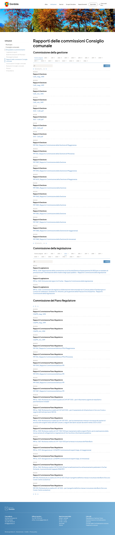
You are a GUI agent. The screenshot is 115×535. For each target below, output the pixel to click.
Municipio (9, 44)
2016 (86, 57)
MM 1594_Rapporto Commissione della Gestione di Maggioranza (55, 171)
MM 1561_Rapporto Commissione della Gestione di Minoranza (54, 154)
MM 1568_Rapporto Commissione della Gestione (49, 196)
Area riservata (19, 532)
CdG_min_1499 (38, 102)
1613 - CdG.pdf (38, 128)
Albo (46, 4)
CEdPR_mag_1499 (39, 323)
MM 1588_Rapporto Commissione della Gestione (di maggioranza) (55, 231)
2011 (52, 57)
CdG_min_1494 (38, 94)
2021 (49, 61)
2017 (93, 57)
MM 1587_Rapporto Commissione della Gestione (49, 222)
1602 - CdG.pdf (38, 111)
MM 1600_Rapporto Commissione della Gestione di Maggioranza (55, 179)
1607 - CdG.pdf (38, 119)
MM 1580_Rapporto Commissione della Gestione (49, 188)
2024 (70, 61)
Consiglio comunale (12, 47)
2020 (42, 61)
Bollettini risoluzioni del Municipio (15, 54)
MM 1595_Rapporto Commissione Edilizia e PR (48, 374)
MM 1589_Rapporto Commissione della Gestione (49, 162)
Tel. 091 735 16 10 (10, 522)
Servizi (61, 4)
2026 (85, 61)
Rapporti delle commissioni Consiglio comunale (16, 60)
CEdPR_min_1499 (39, 340)
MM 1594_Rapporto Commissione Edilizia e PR (48, 365)
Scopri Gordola (71, 4)
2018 (99, 57)
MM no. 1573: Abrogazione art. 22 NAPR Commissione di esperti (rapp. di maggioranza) (62, 450)
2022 (56, 61)
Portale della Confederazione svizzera (97, 523)
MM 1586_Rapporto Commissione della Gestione (49, 213)
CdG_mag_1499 (38, 85)
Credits (27, 532)
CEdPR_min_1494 (39, 331)
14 (44, 69)
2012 (59, 57)
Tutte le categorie (38, 57)
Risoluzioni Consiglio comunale (15, 66)
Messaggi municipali (12, 57)
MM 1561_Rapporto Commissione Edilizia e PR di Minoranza (53, 357)
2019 (35, 61)
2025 (78, 61)
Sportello (93, 4)
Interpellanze (10, 71)
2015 (79, 57)
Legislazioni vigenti (11, 52)
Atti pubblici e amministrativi (15, 50)
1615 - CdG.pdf (38, 136)
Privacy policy (33, 532)
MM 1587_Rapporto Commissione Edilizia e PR (48, 391)
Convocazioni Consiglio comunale (16, 63)
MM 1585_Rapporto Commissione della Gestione (49, 205)
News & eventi (82, 4)
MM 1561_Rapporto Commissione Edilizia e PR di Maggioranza (54, 348)
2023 (63, 61)
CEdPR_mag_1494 (39, 314)
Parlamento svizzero (92, 525)
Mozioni (8, 68)
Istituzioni (53, 4)
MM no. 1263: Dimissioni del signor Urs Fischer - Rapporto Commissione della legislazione (63, 281)
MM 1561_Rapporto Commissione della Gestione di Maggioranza (55, 145)
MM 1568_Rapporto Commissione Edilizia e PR (48, 382)
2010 (45, 57)
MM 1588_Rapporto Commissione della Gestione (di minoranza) (54, 239)
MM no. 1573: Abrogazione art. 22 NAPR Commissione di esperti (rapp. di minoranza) (61, 459)
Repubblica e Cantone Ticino (94, 518)
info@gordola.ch (10, 523)
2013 (66, 57)
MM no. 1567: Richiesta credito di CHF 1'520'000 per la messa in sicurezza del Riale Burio (63, 441)
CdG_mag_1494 (38, 77)
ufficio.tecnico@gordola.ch (40, 520)
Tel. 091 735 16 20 (37, 518)
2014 (72, 57)
